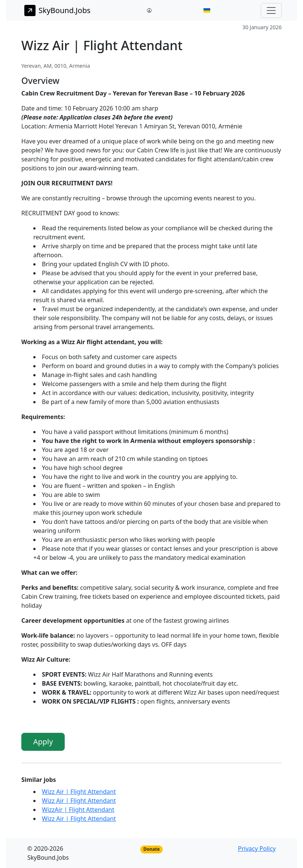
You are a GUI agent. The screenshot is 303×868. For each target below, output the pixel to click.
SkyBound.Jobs (57, 10)
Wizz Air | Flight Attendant (79, 791)
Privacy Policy (257, 848)
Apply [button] (43, 742)
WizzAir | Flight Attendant (78, 809)
